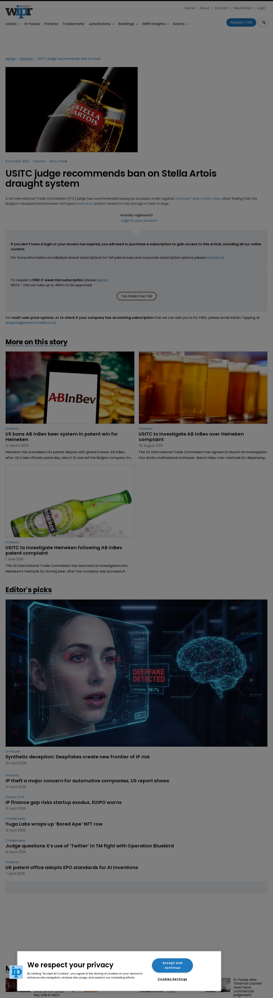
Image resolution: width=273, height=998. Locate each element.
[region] (119, 971)
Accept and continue (172, 965)
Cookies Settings (172, 979)
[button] (16, 972)
